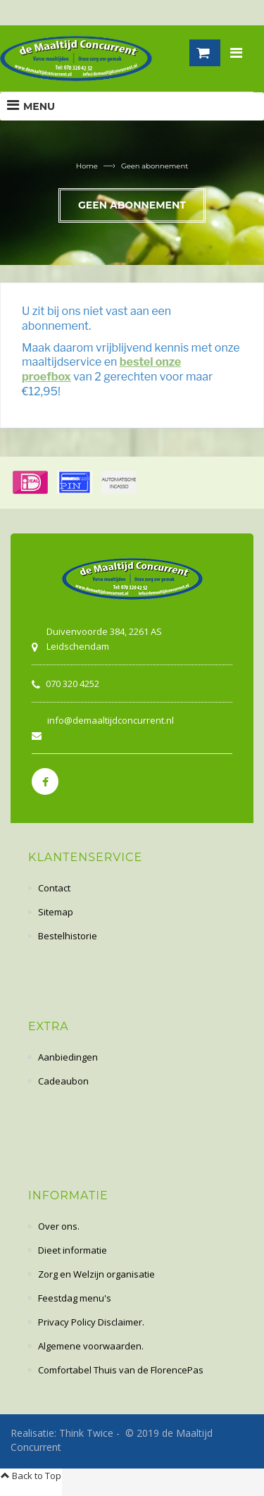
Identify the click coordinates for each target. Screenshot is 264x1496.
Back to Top (31, 1475)
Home (87, 166)
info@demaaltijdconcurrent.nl (110, 720)
